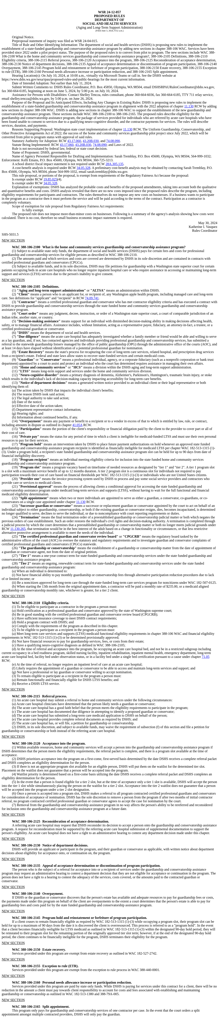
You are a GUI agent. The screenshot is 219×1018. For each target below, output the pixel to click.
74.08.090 (113, 141)
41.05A (78, 425)
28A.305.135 (114, 164)
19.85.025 (50, 179)
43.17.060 (74, 141)
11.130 (189, 106)
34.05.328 (83, 168)
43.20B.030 (91, 141)
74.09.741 (92, 298)
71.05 (205, 657)
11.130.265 (17, 529)
